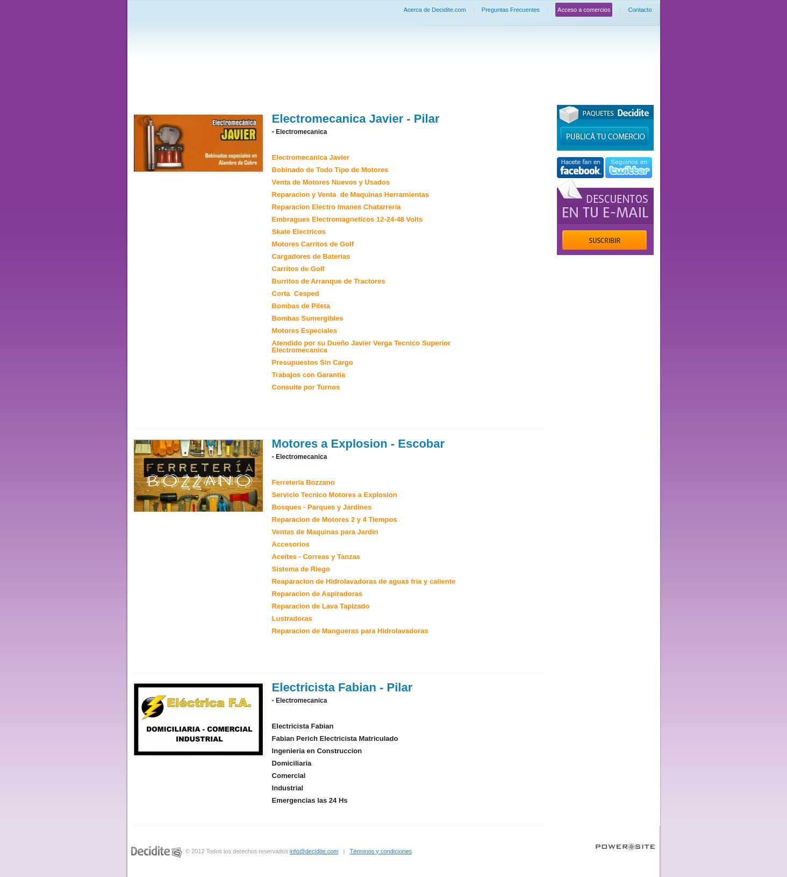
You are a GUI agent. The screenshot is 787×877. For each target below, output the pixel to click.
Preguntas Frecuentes (511, 9)
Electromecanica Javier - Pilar (356, 118)
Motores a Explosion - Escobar (358, 443)
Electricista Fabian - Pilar (342, 687)
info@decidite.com (314, 851)
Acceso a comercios (583, 9)
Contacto (640, 9)
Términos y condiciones (380, 851)
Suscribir (604, 240)
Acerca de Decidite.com (435, 9)
